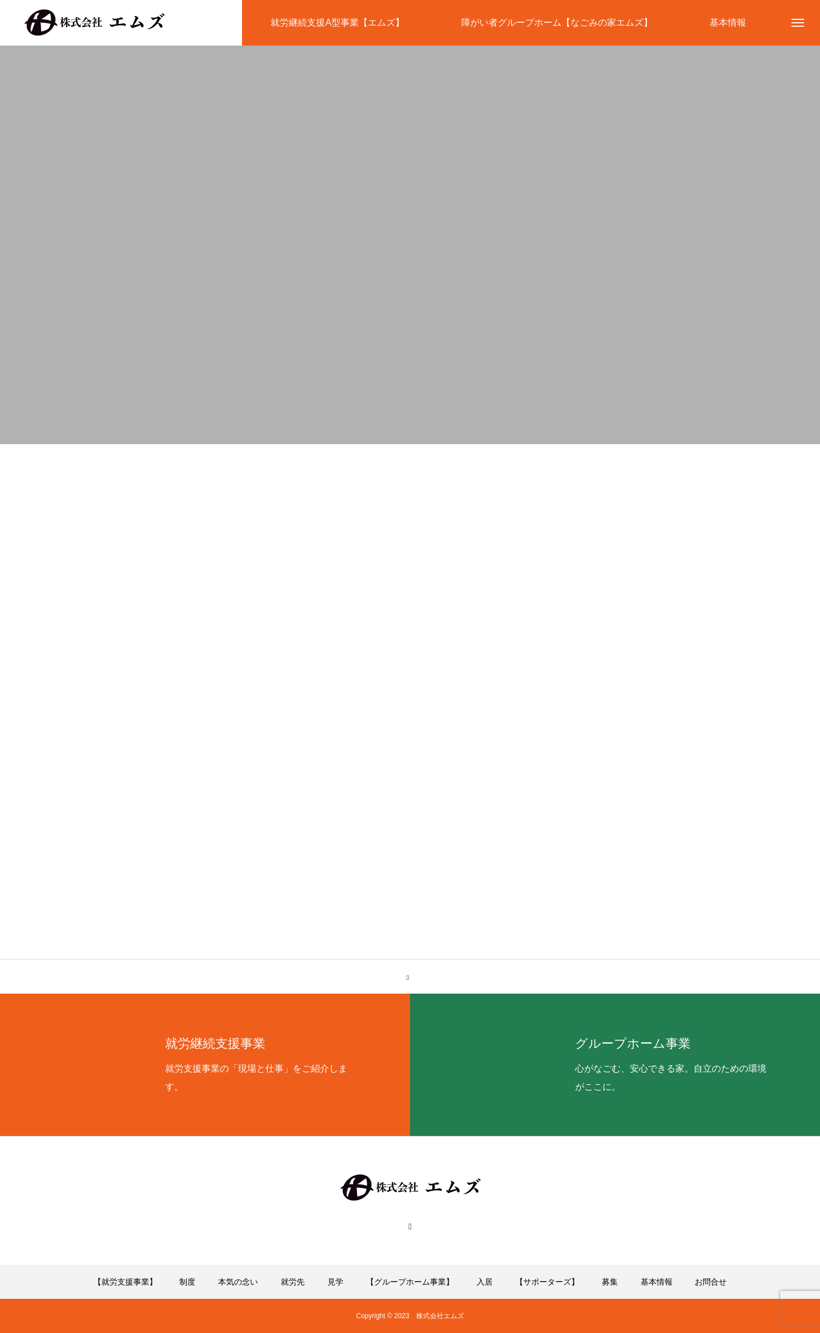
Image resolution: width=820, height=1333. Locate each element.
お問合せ (711, 1281)
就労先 (293, 1281)
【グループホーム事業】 (410, 1281)
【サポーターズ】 (547, 1281)
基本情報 (657, 1281)
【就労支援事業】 (125, 1281)
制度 (187, 1281)
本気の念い (238, 1281)
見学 (335, 1281)
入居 (485, 1281)
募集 (610, 1281)
